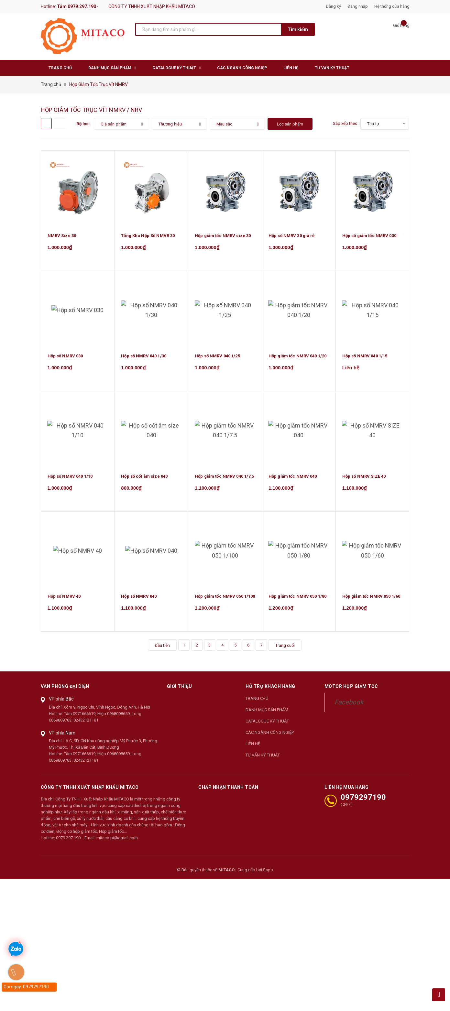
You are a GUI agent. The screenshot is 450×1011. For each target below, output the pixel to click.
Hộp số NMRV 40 (64, 600)
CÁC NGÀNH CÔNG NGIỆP (270, 736)
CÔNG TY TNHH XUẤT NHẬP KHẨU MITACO (90, 791)
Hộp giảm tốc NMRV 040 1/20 (297, 357)
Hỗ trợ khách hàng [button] (270, 690)
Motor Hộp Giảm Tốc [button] (351, 690)
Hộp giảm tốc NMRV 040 (293, 478)
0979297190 (363, 801)
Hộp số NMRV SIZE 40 (364, 478)
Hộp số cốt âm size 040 (144, 478)
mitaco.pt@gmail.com (117, 842)
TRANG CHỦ (257, 702)
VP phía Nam (62, 737)
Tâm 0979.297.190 (76, 6)
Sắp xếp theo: (345, 123)
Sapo (268, 874)
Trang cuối (285, 649)
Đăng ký (333, 6)
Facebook (349, 706)
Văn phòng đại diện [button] (65, 690)
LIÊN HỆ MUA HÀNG (346, 791)
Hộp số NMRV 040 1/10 (70, 478)
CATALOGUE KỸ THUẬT (267, 725)
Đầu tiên (162, 649)
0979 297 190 (68, 842)
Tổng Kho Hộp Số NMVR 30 (148, 236)
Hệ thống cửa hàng (392, 6)
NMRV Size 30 (62, 236)
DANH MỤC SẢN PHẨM (267, 714)
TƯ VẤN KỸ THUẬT (263, 759)
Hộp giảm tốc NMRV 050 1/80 (297, 600)
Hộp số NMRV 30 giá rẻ (292, 236)
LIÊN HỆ (253, 747)
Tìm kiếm (298, 29)
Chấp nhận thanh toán (228, 791)
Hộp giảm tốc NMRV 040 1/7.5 (224, 478)
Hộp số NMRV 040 (139, 600)
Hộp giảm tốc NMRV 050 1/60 (371, 600)
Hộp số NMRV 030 (65, 357)
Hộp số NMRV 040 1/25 (217, 357)
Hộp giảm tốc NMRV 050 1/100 (225, 600)
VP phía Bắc (61, 703)
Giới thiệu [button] (179, 690)
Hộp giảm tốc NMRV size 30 (223, 236)
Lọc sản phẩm (290, 124)
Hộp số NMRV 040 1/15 (365, 357)
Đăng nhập (357, 6)
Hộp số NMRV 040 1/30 (143, 357)
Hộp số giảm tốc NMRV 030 (369, 236)
